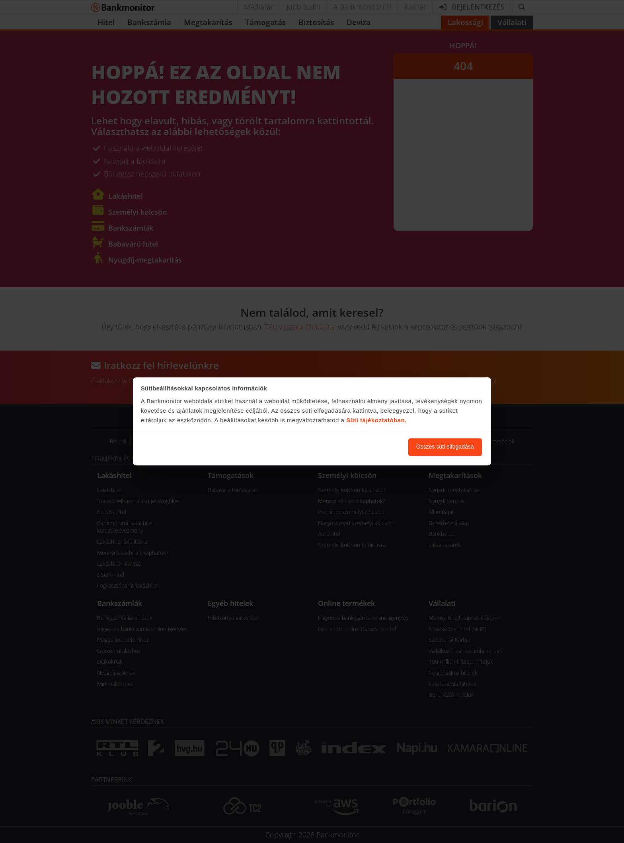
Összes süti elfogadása (445, 447)
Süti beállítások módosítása (358, 447)
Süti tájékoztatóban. (376, 420)
